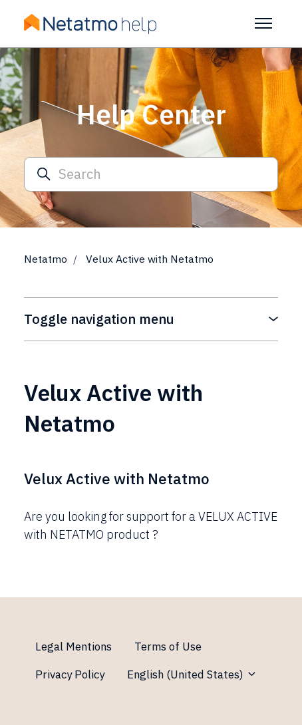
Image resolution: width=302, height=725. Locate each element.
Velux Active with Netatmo (117, 478)
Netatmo (45, 258)
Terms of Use (168, 646)
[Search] (151, 174)
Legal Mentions (73, 646)
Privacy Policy (69, 674)
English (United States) (192, 674)
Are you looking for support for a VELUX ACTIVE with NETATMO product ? (150, 525)
